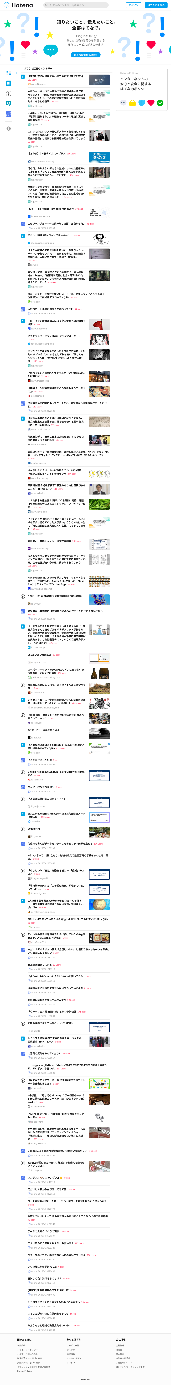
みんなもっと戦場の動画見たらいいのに (49, 1325)
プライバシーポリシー (27, 1349)
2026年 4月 (34, 828)
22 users (31, 458)
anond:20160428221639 (43, 1271)
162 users (32, 79)
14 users (73, 1290)
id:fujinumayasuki (39, 878)
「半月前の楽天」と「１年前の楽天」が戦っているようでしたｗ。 (56, 887)
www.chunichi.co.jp (40, 429)
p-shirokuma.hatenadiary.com (45, 677)
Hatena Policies (24, 1371)
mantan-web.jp (38, 463)
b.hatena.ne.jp (38, 647)
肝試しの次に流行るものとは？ (44, 1278)
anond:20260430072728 (43, 1209)
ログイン (133, 5)
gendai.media (37, 395)
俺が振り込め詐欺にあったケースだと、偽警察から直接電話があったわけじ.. (67, 404)
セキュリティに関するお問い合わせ (33, 1366)
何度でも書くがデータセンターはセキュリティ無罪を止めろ (60, 843)
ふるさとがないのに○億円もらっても (48, 1313)
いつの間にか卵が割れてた (42, 1266)
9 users (58, 1041)
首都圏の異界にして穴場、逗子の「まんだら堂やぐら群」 (57, 686)
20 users (56, 654)
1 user (51, 718)
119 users (38, 361)
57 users (42, 907)
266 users (91, 1255)
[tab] (8, 73)
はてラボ (71, 1349)
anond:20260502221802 (43, 618)
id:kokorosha (37, 692)
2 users (37, 873)
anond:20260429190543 (43, 1224)
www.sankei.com (39, 511)
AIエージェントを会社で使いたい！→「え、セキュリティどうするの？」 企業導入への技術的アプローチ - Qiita (68, 295)
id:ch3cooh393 (38, 942)
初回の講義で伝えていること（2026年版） (51, 1023)
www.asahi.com (38, 444)
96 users (59, 440)
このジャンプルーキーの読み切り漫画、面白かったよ (56, 223)
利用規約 (21, 1345)
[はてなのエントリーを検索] (76, 5)
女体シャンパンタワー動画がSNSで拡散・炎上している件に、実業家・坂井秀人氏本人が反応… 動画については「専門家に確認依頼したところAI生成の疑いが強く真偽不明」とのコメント (56, 192)
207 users (38, 1138)
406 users (76, 703)
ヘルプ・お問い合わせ (27, 1353)
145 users (32, 260)
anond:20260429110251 (43, 1259)
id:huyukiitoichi (38, 1143)
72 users (71, 584)
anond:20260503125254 (43, 228)
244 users (72, 473)
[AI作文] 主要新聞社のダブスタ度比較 (48, 1290)
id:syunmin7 (37, 836)
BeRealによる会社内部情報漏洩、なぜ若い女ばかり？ (57, 1150)
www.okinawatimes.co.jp (43, 161)
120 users (74, 175)
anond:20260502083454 (43, 863)
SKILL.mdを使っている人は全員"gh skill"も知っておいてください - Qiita (68, 919)
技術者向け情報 (123, 1358)
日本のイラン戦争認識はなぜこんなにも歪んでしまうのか (56, 389)
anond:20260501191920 (43, 1004)
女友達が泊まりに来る (40, 964)
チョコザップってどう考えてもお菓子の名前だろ (54, 1302)
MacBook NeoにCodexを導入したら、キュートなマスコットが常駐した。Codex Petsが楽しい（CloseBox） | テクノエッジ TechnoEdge (56, 581)
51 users (45, 376)
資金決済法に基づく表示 (28, 1362)
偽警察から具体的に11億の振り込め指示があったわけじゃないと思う (65, 611)
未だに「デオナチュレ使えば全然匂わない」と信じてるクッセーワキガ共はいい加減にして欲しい (69, 951)
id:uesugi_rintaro (39, 893)
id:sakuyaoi (36, 722)
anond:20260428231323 (43, 1306)
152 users (64, 1231)
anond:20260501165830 (43, 1016)
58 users (37, 775)
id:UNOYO (36, 603)
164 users (67, 196)
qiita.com (35, 301)
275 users (79, 1243)
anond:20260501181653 (43, 980)
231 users (76, 540)
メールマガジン (74, 1358)
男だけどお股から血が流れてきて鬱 (47, 1189)
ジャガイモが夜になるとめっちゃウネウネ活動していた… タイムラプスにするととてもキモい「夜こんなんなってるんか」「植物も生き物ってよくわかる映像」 (56, 356)
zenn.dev (35, 821)
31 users (45, 119)
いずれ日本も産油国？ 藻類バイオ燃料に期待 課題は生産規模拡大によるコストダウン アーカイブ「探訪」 (56, 504)
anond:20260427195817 (43, 1057)
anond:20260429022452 (43, 1282)
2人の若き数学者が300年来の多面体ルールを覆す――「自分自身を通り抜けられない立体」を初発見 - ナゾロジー (56, 904)
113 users (55, 101)
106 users (98, 843)
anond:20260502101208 (43, 848)
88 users (52, 282)
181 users (38, 391)
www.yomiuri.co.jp (40, 548)
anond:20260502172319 (43, 791)
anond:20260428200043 (43, 1318)
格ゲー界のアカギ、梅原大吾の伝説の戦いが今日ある (57, 1255)
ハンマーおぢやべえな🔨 (41, 786)
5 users (42, 1117)
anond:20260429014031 (43, 1294)
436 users (92, 1150)
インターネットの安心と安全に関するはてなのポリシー (141, 81)
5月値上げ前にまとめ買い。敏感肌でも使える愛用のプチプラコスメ (56, 1164)
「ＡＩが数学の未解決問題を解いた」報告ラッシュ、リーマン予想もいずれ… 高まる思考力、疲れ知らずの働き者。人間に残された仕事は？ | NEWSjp (57, 253)
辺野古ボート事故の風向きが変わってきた (50, 309)
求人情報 (120, 1353)
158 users (45, 816)
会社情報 (120, 1345)
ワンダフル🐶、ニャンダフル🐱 (45, 1177)
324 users (62, 672)
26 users (74, 297)
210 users (71, 153)
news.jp (34, 264)
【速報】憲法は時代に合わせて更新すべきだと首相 (55, 76)
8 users (37, 688)
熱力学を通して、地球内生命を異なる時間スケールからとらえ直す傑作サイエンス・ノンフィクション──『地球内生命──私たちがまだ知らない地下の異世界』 (57, 1134)
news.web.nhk (38, 493)
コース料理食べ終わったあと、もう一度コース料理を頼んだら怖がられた (67, 1201)
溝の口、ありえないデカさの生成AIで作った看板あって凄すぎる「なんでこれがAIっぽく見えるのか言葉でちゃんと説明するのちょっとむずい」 (56, 172)
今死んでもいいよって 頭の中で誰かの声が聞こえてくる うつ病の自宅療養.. (68, 1216)
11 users (57, 964)
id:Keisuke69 (37, 779)
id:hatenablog (38, 1088)
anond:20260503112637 (43, 313)
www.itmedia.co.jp (40, 380)
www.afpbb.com (39, 328)
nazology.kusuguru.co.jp (43, 912)
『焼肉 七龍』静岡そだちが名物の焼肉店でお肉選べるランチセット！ (56, 716)
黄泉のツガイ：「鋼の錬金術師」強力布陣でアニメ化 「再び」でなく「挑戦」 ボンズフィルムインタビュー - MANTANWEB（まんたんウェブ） (68, 453)
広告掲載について (124, 1362)
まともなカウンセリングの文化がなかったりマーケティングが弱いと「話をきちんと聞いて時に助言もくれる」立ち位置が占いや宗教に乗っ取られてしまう (57, 559)
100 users (32, 565)
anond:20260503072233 (43, 411)
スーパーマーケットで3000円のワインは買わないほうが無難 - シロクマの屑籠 (56, 671)
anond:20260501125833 (43, 1072)
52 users (53, 642)
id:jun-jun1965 (38, 806)
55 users (31, 922)
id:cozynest (36, 1170)
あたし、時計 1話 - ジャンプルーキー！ (49, 235)
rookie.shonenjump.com (42, 243)
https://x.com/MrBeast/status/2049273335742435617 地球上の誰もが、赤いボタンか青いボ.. (67, 1066)
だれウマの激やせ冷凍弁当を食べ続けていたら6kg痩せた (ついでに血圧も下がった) (56, 935)
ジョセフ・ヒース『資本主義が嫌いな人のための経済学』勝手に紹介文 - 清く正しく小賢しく (56, 701)
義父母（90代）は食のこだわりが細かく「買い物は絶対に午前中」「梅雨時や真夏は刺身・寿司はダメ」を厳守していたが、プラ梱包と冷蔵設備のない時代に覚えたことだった (57, 277)
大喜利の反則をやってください (44, 1053)
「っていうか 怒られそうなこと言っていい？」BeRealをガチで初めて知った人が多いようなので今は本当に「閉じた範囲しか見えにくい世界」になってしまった (56, 524)
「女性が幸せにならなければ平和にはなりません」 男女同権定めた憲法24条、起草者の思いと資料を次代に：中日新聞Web (56, 421)
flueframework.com (40, 216)
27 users (66, 1278)
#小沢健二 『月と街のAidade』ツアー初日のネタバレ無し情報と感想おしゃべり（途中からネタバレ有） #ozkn (57, 1099)
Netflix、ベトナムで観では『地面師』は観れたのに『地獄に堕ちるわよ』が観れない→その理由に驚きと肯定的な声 (57, 116)
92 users (71, 999)
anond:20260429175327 (43, 1236)
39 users (79, 208)
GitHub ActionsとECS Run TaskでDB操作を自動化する (56, 773)
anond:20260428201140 (43, 1247)
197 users (61, 1068)
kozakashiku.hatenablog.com (45, 707)
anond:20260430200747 (43, 1155)
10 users (71, 1189)
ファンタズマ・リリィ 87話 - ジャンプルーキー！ (54, 336)
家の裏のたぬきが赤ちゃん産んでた (47, 999)
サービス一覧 (73, 1345)
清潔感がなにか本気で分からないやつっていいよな (55, 988)
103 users (38, 507)
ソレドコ (71, 1362)
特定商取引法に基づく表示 (29, 1358)
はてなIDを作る (156, 5)
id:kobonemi (37, 1121)
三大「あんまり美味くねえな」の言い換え (51, 1243)
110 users (75, 235)
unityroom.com (38, 662)
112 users (37, 406)
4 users (67, 1177)
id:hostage (36, 737)
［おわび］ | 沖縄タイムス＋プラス (47, 153)
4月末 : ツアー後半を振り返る (44, 730)
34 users (78, 309)
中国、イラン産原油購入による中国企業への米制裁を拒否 (57, 322)
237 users (35, 529)
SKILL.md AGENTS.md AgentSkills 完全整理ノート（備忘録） (56, 815)
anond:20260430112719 (43, 1182)
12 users (31, 339)
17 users (55, 425)
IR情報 (119, 1349)
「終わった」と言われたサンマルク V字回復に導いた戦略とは (56, 374)
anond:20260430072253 (43, 1194)
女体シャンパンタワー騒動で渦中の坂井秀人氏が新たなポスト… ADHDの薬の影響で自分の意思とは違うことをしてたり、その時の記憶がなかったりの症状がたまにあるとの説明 (57, 96)
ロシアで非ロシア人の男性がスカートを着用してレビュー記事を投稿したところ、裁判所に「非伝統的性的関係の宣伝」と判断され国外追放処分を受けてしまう (57, 135)
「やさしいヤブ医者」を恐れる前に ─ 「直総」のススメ (56, 872)
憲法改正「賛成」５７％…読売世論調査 (49, 541)
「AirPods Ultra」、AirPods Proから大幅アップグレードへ (56, 1115)
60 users (31, 141)
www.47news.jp (38, 84)
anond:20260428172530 (43, 1330)
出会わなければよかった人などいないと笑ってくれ (55, 976)
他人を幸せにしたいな (40, 760)
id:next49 (35, 1030)
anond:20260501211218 (43, 969)
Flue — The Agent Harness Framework (51, 208)
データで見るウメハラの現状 (43, 1231)
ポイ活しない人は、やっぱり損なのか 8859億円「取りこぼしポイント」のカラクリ (54, 471)
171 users (60, 748)
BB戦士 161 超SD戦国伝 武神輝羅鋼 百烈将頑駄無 (55, 596)
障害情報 (71, 1353)
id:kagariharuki (38, 1106)
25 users (37, 324)
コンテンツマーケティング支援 (130, 1366)
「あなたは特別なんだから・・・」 (47, 798)
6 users (56, 759)
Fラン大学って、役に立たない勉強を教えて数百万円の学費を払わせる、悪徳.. (68, 857)
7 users (87, 976)
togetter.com (37, 106)
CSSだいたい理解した (39, 654)
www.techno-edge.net (41, 588)
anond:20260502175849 (43, 764)
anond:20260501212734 (43, 957)
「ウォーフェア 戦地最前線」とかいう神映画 (52, 1011)
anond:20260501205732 (43, 992)
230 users (32, 614)
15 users (76, 1325)
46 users (31, 1219)
